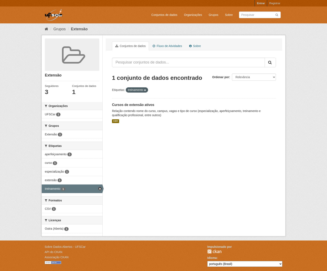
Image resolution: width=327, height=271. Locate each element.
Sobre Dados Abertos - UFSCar (65, 246)
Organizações (193, 15)
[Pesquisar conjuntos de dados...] (188, 62)
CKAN (214, 251)
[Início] (46, 29)
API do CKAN (53, 252)
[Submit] (277, 14)
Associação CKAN (56, 257)
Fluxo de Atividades (167, 46)
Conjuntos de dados (164, 15)
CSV (115, 121)
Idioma (212, 258)
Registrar (274, 3)
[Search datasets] (260, 14)
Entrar (261, 3)
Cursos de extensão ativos (133, 105)
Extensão (79, 29)
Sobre (229, 15)
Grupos (213, 15)
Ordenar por (220, 77)
